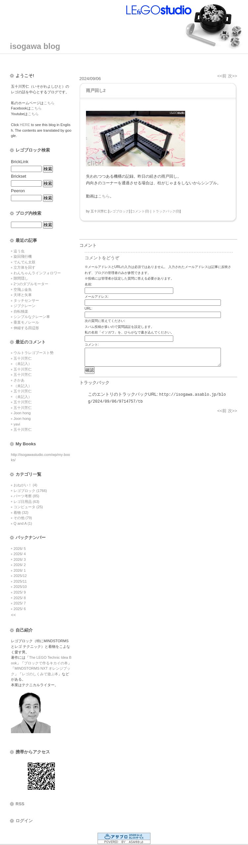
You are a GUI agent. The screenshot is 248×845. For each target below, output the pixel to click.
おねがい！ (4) (25, 485)
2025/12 (20, 576)
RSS (20, 803)
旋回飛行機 (23, 256)
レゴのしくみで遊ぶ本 (40, 674)
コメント (88, 245)
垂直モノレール (26, 322)
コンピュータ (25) (28, 507)
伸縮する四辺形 (26, 328)
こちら (49, 103)
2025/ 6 (20, 609)
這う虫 (19, 251)
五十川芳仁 (23, 358)
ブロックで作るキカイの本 (46, 663)
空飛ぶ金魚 (23, 289)
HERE (25, 125)
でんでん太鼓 (24, 262)
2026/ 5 (20, 549)
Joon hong (22, 413)
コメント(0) (140, 211)
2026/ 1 (20, 570)
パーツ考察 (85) (26, 496)
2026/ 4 (20, 554)
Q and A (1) (23, 523)
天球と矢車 (23, 295)
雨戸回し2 (95, 90)
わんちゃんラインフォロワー (37, 273)
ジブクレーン (24, 306)
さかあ (19, 380)
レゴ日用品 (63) (26, 502)
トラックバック (94, 382)
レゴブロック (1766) (30, 491)
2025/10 (20, 587)
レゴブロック (119, 211)
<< (13, 614)
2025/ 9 (20, 592)
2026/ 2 (20, 565)
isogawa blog (35, 46)
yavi (17, 424)
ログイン (24, 820)
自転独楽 (21, 311)
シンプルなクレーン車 (32, 317)
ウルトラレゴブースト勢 (34, 353)
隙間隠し (21, 278)
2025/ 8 (20, 598)
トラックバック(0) (166, 211)
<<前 (222, 75)
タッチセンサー (26, 300)
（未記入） (23, 364)
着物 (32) (21, 512)
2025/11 (20, 581)
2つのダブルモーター (31, 284)
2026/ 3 (20, 559)
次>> (232, 75)
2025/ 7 (20, 603)
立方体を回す (24, 267)
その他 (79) (23, 518)
